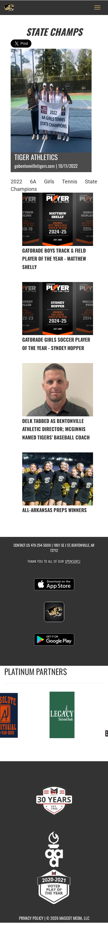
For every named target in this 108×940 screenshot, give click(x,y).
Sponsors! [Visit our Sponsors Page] (73, 561)
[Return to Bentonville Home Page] (8, 7)
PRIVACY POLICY (31, 918)
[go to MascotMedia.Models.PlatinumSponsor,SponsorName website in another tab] (63, 714)
